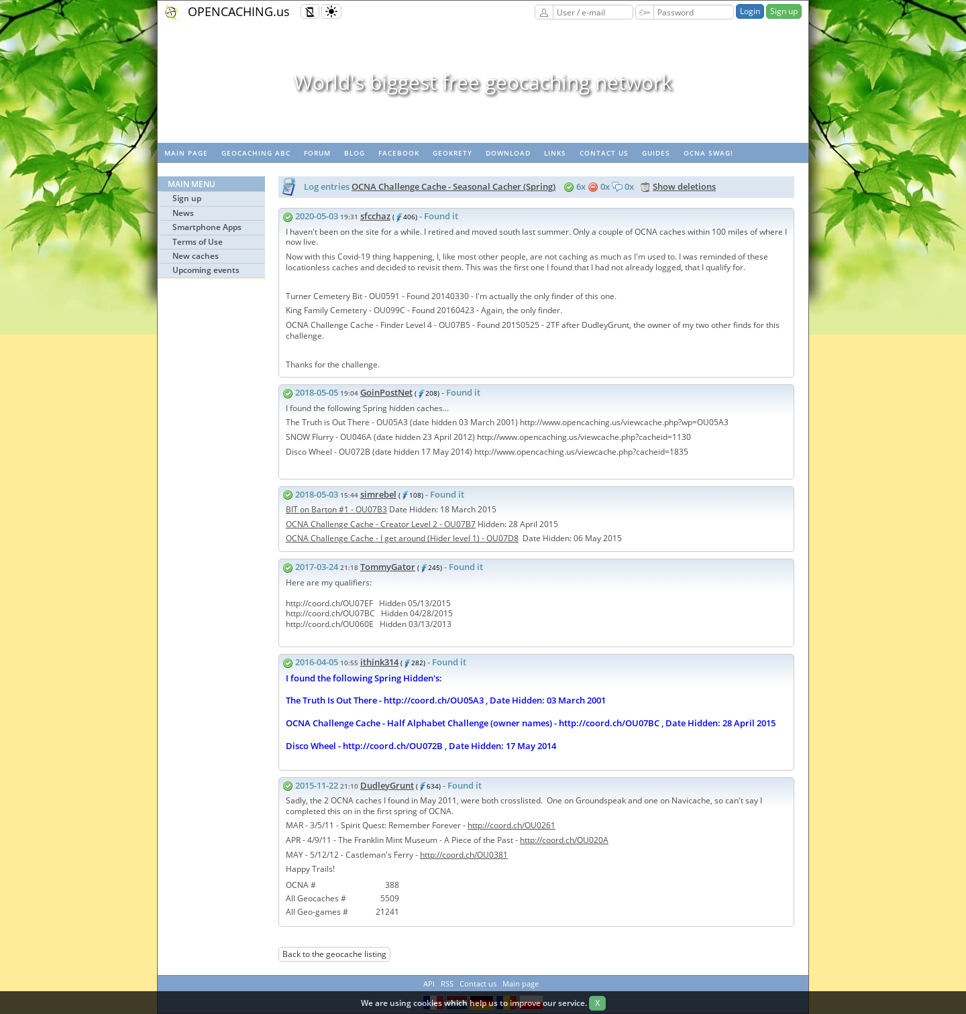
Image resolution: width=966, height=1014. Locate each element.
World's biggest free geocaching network (483, 82)
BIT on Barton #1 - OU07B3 (336, 509)
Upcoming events (205, 270)
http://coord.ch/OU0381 (464, 854)
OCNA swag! (708, 153)
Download (508, 153)
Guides (656, 153)
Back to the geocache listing (334, 954)
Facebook (398, 153)
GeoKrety (452, 153)
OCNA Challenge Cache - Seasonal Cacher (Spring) (453, 186)
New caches (195, 256)
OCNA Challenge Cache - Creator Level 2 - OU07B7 (381, 524)
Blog (354, 153)
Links (555, 153)
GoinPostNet (386, 392)
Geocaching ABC (255, 153)
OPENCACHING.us (239, 11)
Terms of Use (197, 241)
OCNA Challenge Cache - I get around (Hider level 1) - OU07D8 (402, 538)
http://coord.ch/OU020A (564, 840)
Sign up (784, 11)
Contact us (604, 153)
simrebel (378, 494)
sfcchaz (375, 216)
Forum (317, 153)
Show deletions (684, 186)
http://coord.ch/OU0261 (511, 825)
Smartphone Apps (206, 227)
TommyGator (387, 567)
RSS (447, 983)
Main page (186, 153)
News (183, 213)
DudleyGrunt (387, 785)
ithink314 (379, 662)
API (429, 983)
